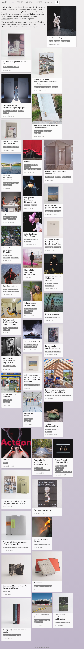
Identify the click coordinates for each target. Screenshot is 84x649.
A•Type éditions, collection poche (15, 631)
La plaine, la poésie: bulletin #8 (53, 207)
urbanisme (37, 133)
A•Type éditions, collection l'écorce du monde (15, 543)
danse (51, 41)
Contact (39, 2)
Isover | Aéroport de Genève (41, 616)
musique (27, 205)
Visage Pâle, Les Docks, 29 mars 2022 (30, 200)
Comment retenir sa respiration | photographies (15, 107)
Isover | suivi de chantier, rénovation (56, 173)
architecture (38, 87)
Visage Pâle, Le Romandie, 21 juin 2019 (9, 361)
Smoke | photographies (58, 38)
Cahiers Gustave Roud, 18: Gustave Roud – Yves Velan (53, 242)
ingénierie (16, 183)
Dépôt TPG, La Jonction (9, 396)
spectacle (57, 41)
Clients (30, 2)
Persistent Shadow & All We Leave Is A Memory (15, 587)
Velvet (27, 162)
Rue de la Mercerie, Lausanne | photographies (46, 127)
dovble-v (66, 622)
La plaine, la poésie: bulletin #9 (15, 63)
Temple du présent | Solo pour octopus (53, 278)
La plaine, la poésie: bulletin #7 (53, 347)
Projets (20, 2)
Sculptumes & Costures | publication (61, 617)
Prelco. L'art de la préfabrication (10, 143)
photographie (65, 41)
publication (15, 67)
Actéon (6, 460)
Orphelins (7, 214)
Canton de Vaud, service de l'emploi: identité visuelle (14, 503)
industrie (55, 87)
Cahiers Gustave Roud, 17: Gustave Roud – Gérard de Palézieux (32, 378)
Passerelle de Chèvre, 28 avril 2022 (8, 178)
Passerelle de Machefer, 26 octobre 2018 (41, 462)
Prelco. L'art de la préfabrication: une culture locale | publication (45, 82)
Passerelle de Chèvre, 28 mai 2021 (8, 250)
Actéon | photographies (51, 425)
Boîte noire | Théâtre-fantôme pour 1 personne (10, 322)
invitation (6, 591)
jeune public (14, 291)
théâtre (5, 113)
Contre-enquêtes (52, 314)
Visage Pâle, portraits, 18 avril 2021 (29, 272)
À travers (38, 583)
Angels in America (32, 341)
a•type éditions (22, 547)
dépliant (6, 547)
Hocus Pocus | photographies (61, 461)
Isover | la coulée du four (41, 540)
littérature (6, 67)
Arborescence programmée (30, 304)
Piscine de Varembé (28, 415)
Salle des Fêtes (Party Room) (30, 235)
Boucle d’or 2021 (10, 286)
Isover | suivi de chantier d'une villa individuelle (55, 391)
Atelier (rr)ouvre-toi (42, 510)
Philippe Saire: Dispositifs (32, 169)
